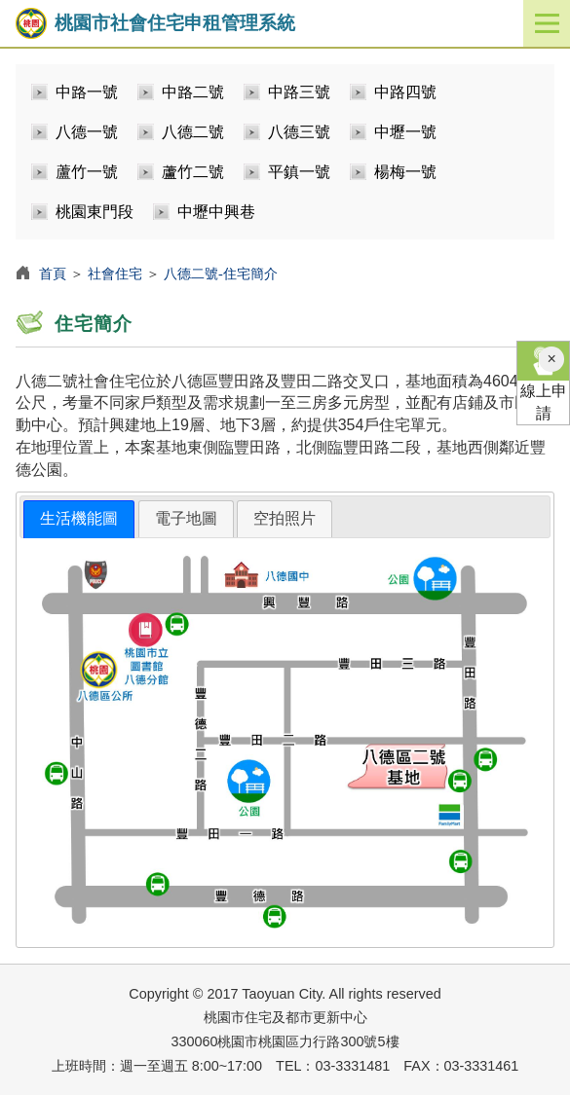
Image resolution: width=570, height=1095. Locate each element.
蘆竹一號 (87, 172)
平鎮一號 (299, 172)
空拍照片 (284, 518)
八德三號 (299, 132)
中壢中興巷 (216, 211)
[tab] (78, 519)
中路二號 (193, 92)
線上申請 (543, 381)
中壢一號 (405, 132)
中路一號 (87, 92)
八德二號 (193, 132)
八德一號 (87, 132)
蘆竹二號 (193, 172)
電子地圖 (186, 518)
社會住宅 (115, 273)
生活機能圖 (79, 518)
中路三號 (299, 92)
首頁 (52, 273)
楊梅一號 (405, 172)
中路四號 (405, 92)
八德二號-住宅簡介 (221, 273)
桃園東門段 (94, 211)
